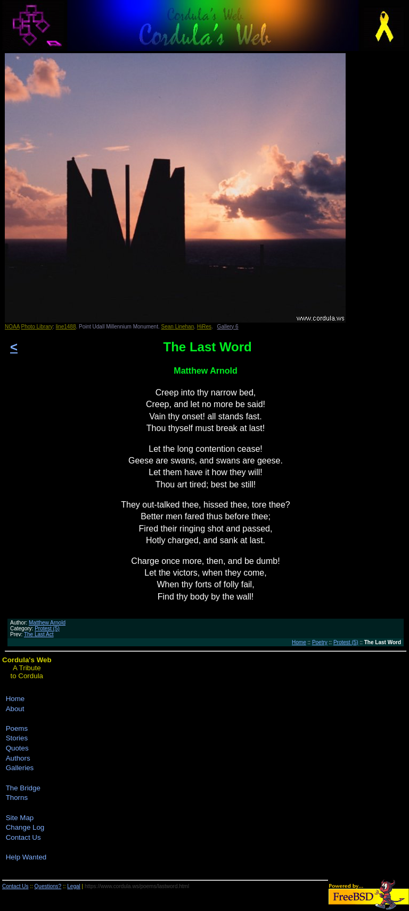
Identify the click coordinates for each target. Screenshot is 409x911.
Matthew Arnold (47, 623)
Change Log (25, 827)
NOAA (12, 327)
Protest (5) (47, 628)
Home (299, 642)
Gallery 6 (228, 327)
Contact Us (23, 837)
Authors (18, 758)
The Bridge (23, 788)
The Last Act (39, 634)
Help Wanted (26, 857)
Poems (17, 728)
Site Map (20, 818)
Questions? (48, 886)
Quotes (17, 748)
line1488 (66, 327)
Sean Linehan (177, 327)
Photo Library (37, 327)
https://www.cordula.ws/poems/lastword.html (137, 886)
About (15, 709)
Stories (17, 738)
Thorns (17, 798)
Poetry (320, 642)
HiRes (204, 327)
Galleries (20, 768)
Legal (73, 886)
